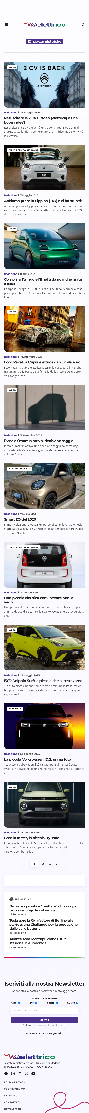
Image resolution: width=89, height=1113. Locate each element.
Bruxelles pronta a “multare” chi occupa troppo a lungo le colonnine (42, 908)
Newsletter (12, 1109)
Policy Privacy (14, 1082)
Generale (15, 709)
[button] (6, 24)
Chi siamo (10, 1095)
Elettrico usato (20, 469)
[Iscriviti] (44, 1020)
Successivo (56, 863)
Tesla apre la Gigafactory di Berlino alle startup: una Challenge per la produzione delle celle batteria (43, 924)
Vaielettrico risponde (23, 150)
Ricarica (51, 1002)
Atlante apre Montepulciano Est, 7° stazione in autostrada (38, 941)
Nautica (71, 1002)
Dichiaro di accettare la (44, 1025)
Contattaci (12, 1102)
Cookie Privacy (15, 1089)
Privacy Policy (55, 1025)
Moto (32, 1002)
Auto (12, 67)
